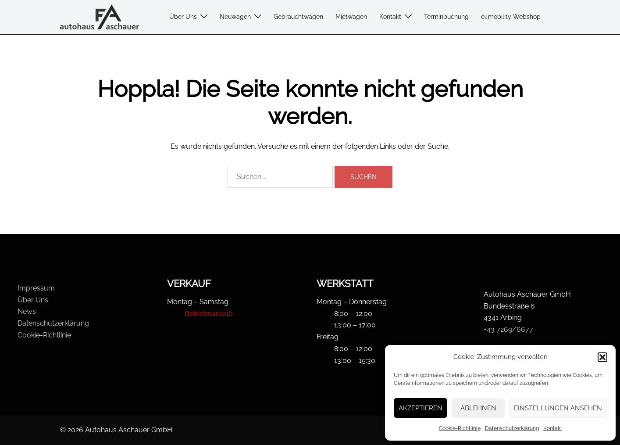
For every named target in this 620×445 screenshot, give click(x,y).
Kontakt (552, 428)
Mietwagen (351, 16)
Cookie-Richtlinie (460, 428)
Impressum (36, 288)
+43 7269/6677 (508, 329)
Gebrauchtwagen (298, 16)
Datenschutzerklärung (512, 428)
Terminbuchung (446, 16)
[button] (602, 357)
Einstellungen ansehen (558, 408)
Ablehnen (478, 408)
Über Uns (183, 16)
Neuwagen (235, 16)
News (27, 311)
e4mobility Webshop (511, 16)
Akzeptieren (420, 408)
